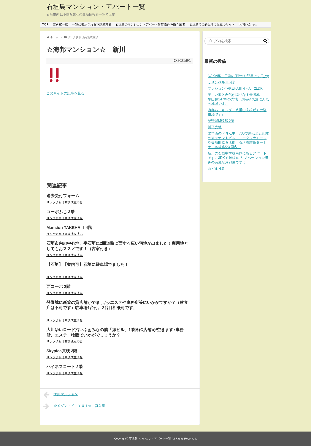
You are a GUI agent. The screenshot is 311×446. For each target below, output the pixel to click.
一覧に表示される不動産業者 (91, 24)
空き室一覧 (60, 24)
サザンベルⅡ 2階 (221, 82)
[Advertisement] (119, 139)
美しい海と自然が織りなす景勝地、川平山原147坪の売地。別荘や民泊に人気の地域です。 (238, 99)
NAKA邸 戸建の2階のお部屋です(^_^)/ (238, 76)
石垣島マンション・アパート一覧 (95, 6)
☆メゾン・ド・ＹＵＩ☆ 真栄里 (74, 406)
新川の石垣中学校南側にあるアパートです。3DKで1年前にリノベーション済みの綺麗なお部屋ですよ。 (238, 157)
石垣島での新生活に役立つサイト (212, 24)
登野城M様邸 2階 (221, 121)
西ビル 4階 (216, 168)
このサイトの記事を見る (65, 93)
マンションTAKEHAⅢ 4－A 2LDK (235, 88)
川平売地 (215, 127)
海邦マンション (60, 394)
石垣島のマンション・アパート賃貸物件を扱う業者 (150, 24)
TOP (45, 24)
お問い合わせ (248, 24)
